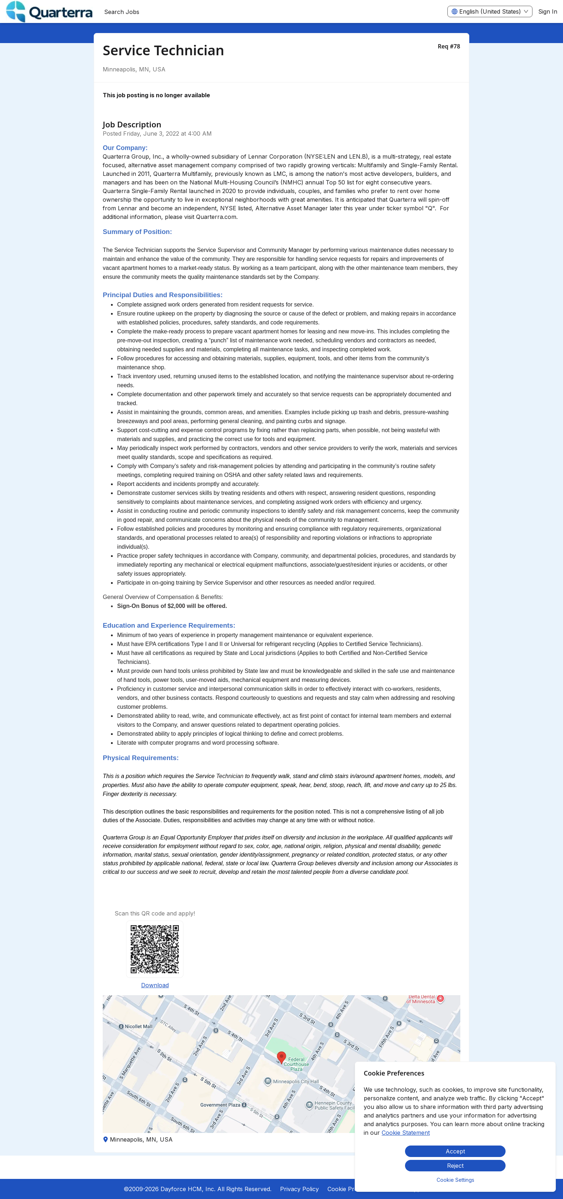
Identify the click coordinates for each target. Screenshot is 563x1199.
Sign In (547, 11)
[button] (281, 1064)
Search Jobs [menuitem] (121, 11)
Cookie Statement (406, 1132)
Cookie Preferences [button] (354, 1189)
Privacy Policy (299, 1189)
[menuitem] (49, 11)
